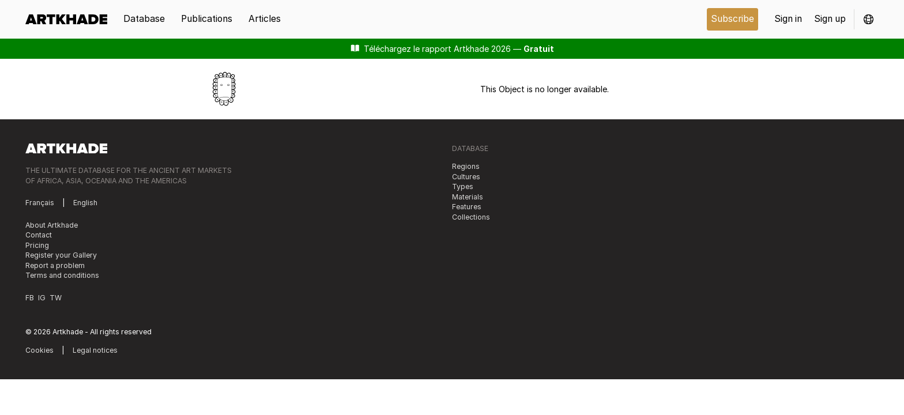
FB (29, 297)
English (85, 202)
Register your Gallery (61, 255)
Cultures (466, 176)
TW (56, 297)
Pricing (37, 245)
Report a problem (55, 265)
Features (466, 206)
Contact (38, 235)
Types (462, 186)
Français (39, 202)
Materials (467, 197)
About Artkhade (51, 225)
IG (42, 297)
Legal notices (95, 350)
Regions (466, 166)
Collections (471, 217)
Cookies (39, 350)
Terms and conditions (62, 275)
